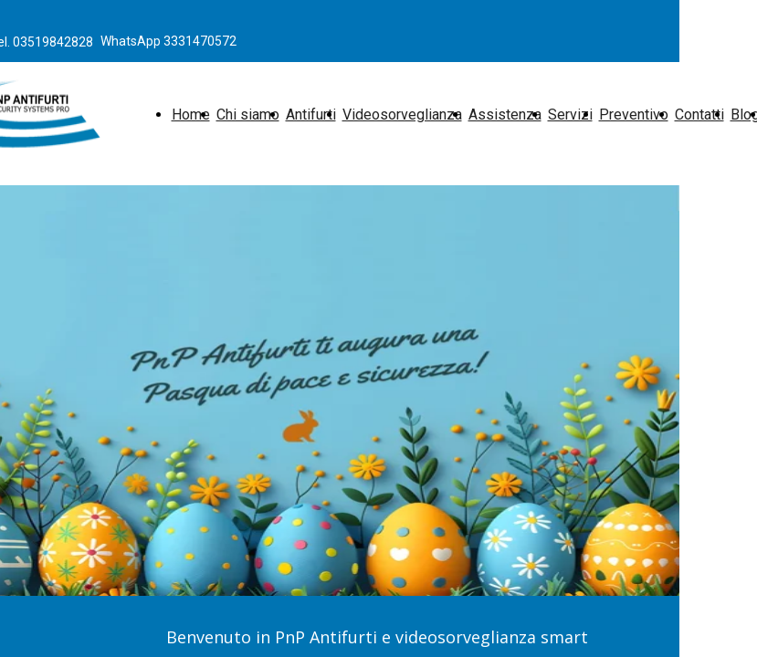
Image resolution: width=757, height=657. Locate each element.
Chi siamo (247, 114)
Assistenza (504, 114)
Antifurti (311, 114)
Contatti (699, 114)
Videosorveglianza (402, 114)
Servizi (570, 114)
